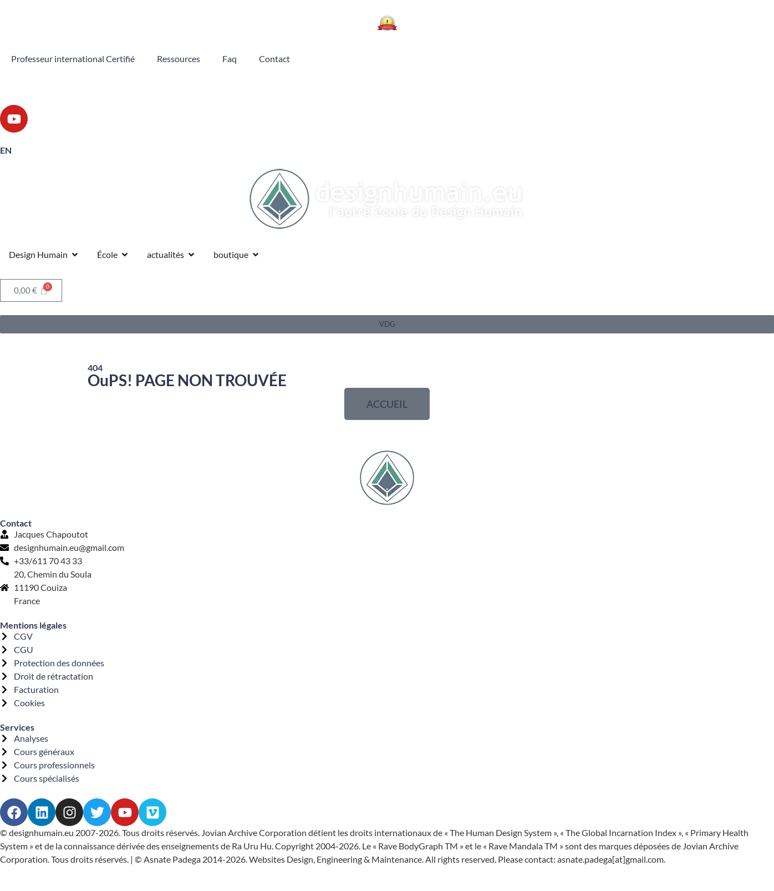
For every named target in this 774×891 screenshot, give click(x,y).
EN (6, 150)
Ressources (178, 58)
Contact (274, 58)
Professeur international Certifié (73, 58)
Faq (229, 58)
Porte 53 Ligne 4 (654, 88)
